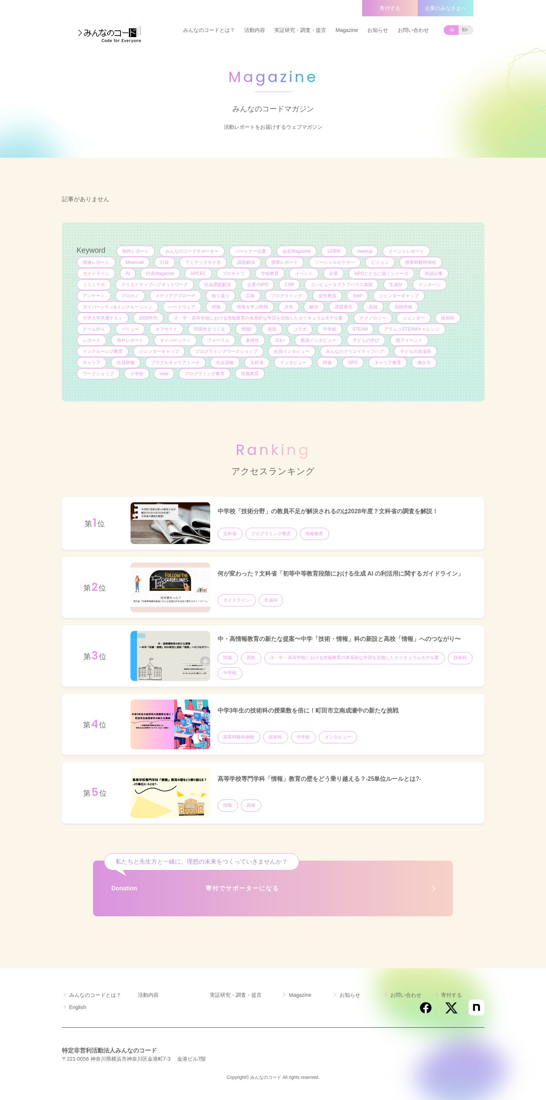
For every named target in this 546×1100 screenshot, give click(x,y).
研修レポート (96, 262)
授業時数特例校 (421, 262)
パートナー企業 (251, 251)
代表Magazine (160, 273)
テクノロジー (373, 318)
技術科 (448, 318)
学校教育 (270, 273)
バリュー (130, 329)
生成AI (396, 284)
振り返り (221, 295)
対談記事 (435, 273)
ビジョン (381, 262)
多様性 (252, 340)
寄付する (390, 8)
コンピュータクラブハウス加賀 (342, 284)
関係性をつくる (209, 329)
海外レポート (130, 340)
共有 (289, 307)
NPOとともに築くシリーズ (382, 273)
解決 (314, 307)
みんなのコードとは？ (209, 30)
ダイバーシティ (175, 340)
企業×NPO (258, 284)
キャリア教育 (388, 362)
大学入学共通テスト (103, 318)
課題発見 (344, 307)
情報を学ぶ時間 (252, 307)
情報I (247, 329)
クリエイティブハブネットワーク (154, 284)
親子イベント (410, 340)
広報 (250, 295)
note (164, 373)
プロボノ (130, 295)
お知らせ (377, 30)
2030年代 (148, 318)
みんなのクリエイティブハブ (355, 351)
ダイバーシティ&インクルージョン (117, 307)
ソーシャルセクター (335, 262)
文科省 (257, 362)
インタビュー (294, 362)
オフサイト (166, 329)
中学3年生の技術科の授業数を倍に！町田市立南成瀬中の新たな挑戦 (308, 710)
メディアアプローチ (175, 295)
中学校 (330, 329)
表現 (272, 329)
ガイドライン (96, 273)
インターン (430, 284)
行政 (165, 262)
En (465, 29)
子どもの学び (367, 340)
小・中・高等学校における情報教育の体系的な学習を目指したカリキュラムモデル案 (258, 318)
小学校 (136, 373)
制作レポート (135, 251)
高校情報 (404, 307)
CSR (289, 284)
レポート (91, 340)
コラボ (300, 329)
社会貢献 (225, 362)
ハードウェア (182, 307)
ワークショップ (98, 373)
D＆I (280, 340)
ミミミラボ (94, 284)
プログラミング (287, 295)
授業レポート (285, 262)
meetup (365, 251)
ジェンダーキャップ (159, 351)
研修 (328, 362)
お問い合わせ (413, 30)
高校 (374, 307)
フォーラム (219, 340)
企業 (334, 273)
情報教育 (250, 373)
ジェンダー (414, 318)
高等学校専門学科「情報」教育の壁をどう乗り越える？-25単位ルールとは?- (319, 779)
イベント (305, 273)
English (77, 1007)
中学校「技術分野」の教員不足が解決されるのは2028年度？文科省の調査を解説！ (328, 511)
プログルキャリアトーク (175, 362)
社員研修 (126, 362)
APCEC (198, 273)
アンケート (94, 295)
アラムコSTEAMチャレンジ (412, 329)
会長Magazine (297, 251)
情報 (216, 307)
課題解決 (247, 262)
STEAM (360, 329)
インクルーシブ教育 (103, 351)
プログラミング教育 (205, 373)
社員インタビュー (292, 351)
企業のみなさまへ (445, 8)
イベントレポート (407, 251)
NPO (354, 362)
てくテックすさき (203, 262)
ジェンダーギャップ (400, 295)
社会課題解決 (217, 284)
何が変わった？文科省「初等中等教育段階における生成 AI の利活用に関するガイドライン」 (341, 573)
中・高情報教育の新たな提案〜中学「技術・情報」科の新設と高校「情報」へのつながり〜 (339, 639)
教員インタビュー (319, 340)
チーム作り (94, 329)
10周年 (334, 251)
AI (128, 273)
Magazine (346, 30)
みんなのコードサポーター (192, 251)
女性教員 (328, 295)
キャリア (91, 362)
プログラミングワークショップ (226, 351)
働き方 (425, 362)
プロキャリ (234, 273)
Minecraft (135, 262)
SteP (358, 295)
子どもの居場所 (416, 351)
